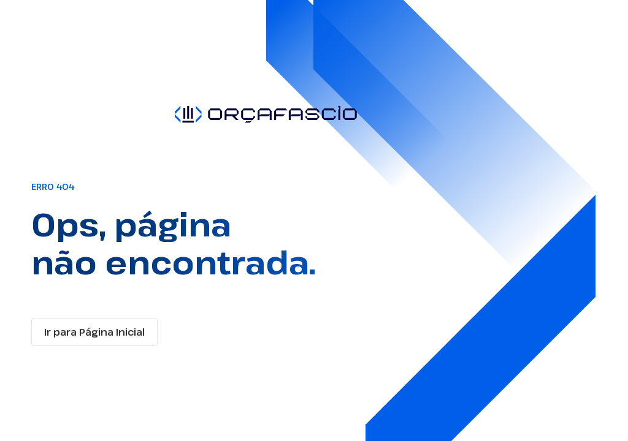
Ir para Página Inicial (94, 332)
